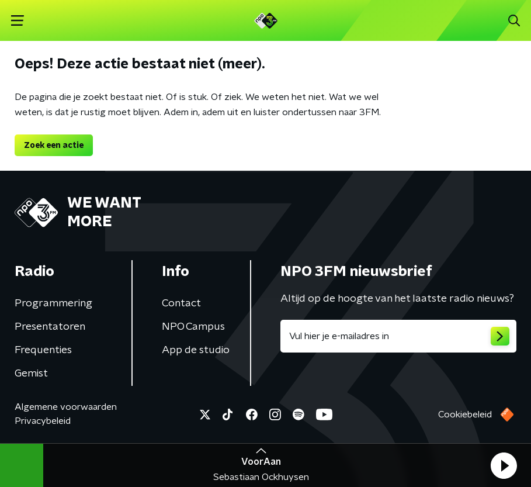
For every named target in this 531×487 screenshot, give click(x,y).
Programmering (53, 303)
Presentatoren (50, 327)
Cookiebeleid (465, 414)
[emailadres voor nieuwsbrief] (398, 336)
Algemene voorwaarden (66, 407)
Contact (181, 303)
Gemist (31, 373)
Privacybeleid (43, 421)
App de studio (196, 350)
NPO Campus (193, 327)
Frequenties (43, 350)
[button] (503, 465)
